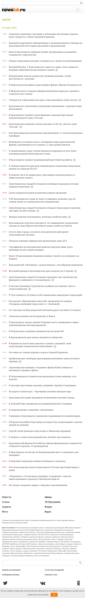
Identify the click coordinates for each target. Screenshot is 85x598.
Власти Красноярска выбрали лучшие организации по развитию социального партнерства (42, 53)
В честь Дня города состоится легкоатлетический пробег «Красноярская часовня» (39, 233)
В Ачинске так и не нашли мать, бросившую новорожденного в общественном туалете (42, 176)
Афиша (48, 497)
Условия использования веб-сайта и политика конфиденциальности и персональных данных (38, 520)
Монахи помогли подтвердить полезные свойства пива (38, 216)
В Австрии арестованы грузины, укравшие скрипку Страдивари (42, 385)
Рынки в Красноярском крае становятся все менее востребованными (45, 60)
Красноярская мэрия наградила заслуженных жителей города (41, 397)
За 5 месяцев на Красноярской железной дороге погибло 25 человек (45, 310)
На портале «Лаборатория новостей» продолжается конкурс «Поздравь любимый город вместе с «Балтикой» (40, 302)
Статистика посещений (54, 570)
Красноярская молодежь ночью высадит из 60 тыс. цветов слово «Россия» (43, 125)
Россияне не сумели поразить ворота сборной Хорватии (38, 352)
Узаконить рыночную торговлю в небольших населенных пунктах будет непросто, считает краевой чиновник (43, 35)
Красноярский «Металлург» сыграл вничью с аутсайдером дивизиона (46, 264)
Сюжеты (6, 506)
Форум (48, 506)
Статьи (5, 501)
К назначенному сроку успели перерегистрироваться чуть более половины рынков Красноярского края (43, 152)
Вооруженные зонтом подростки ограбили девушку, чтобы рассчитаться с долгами (40, 77)
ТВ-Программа (52, 501)
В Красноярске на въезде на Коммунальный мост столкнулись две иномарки (44, 453)
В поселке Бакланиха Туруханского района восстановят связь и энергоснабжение (42, 287)
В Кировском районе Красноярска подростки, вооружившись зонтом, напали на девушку (45, 423)
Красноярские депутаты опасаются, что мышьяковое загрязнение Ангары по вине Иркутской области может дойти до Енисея (43, 224)
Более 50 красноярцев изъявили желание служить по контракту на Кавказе (44, 257)
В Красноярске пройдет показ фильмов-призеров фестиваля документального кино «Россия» (41, 116)
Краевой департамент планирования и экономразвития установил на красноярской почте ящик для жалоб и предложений (45, 44)
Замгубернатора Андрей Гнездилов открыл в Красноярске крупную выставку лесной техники (44, 209)
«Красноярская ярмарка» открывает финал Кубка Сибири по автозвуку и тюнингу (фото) (41, 369)
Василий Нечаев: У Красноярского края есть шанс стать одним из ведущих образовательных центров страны (43, 68)
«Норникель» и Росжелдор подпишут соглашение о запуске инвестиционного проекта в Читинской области (40, 477)
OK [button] (54, 595)
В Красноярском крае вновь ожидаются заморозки (35, 337)
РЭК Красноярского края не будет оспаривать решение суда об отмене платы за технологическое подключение (42, 200)
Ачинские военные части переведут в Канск (32, 316)
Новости (6, 497)
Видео (48, 511)
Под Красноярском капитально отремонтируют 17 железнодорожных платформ (46, 134)
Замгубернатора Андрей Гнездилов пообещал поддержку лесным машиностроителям (43, 185)
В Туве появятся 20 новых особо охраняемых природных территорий (45, 294)
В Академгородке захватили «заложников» (31, 409)
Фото (5, 511)
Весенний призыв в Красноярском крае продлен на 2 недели (41, 270)
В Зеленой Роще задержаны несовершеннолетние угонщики (40, 403)
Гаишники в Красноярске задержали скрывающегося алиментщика (44, 415)
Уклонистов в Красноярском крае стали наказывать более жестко (43, 99)
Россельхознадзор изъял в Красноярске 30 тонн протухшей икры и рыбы (44, 469)
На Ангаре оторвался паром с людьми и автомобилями (38, 485)
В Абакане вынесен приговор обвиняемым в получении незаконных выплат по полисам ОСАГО (44, 167)
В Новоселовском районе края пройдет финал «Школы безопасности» (45, 84)
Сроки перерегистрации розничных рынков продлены (38, 192)
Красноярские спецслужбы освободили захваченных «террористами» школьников (45, 107)
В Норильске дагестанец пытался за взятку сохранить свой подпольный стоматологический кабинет (40, 345)
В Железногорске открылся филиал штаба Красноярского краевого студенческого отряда (44, 92)
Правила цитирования (11, 570)
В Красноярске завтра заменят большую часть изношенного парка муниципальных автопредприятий (43, 324)
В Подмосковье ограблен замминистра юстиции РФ (36, 331)
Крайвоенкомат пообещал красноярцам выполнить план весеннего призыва (44, 360)
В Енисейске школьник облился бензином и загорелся (37, 461)
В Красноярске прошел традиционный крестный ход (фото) (40, 159)
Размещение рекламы (10, 575)
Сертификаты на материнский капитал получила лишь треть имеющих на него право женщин (41, 248)
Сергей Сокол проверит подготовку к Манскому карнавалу (40, 430)
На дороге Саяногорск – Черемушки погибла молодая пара (40, 391)
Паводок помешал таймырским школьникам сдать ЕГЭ (38, 240)
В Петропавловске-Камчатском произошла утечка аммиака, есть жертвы (43, 378)
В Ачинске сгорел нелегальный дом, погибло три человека (40, 437)
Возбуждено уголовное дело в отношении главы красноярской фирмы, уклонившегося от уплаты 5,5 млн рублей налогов (42, 143)
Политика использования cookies (15, 523)
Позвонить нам (51, 575)
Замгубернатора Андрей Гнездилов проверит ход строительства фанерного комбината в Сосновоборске (43, 278)
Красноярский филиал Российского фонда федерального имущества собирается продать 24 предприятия (45, 444)
